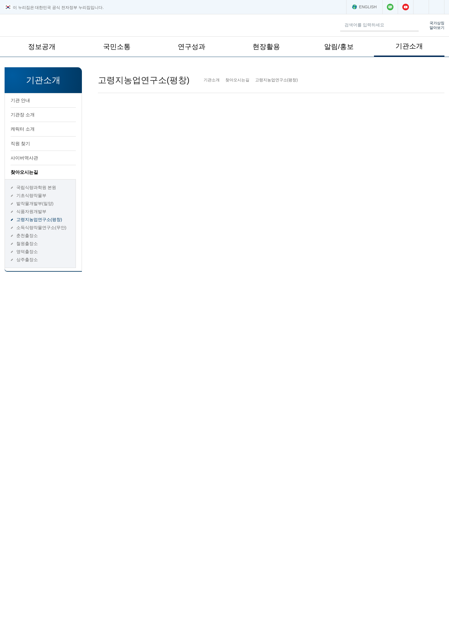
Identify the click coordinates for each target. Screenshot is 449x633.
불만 (222, 469)
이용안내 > (366, 592)
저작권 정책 (65, 627)
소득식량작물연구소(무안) (40, 227)
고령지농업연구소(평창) (38, 219)
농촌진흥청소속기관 (31, 535)
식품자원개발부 (30, 211)
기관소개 (409, 48)
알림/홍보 (339, 49)
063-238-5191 (34, 606)
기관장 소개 (41, 114)
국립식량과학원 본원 (34, 187)
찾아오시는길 (42, 172)
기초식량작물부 (30, 195)
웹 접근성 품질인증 (105, 627)
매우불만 (257, 469)
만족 (160, 469)
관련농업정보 (244, 535)
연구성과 (191, 49)
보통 (191, 469)
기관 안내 (41, 100)
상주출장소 (26, 259)
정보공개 (41, 49)
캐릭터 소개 (22, 128)
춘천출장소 (26, 235)
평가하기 (415, 486)
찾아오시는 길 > (370, 582)
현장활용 (266, 49)
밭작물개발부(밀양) (34, 203)
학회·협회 (350, 535)
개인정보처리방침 (26, 627)
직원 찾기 (20, 143)
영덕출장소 (26, 251)
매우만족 (125, 469)
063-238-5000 (43, 597)
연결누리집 (131, 535)
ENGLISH (365, 7)
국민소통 (116, 49)
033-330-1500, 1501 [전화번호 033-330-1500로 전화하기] (337, 222)
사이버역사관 (41, 157)
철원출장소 (26, 243)
